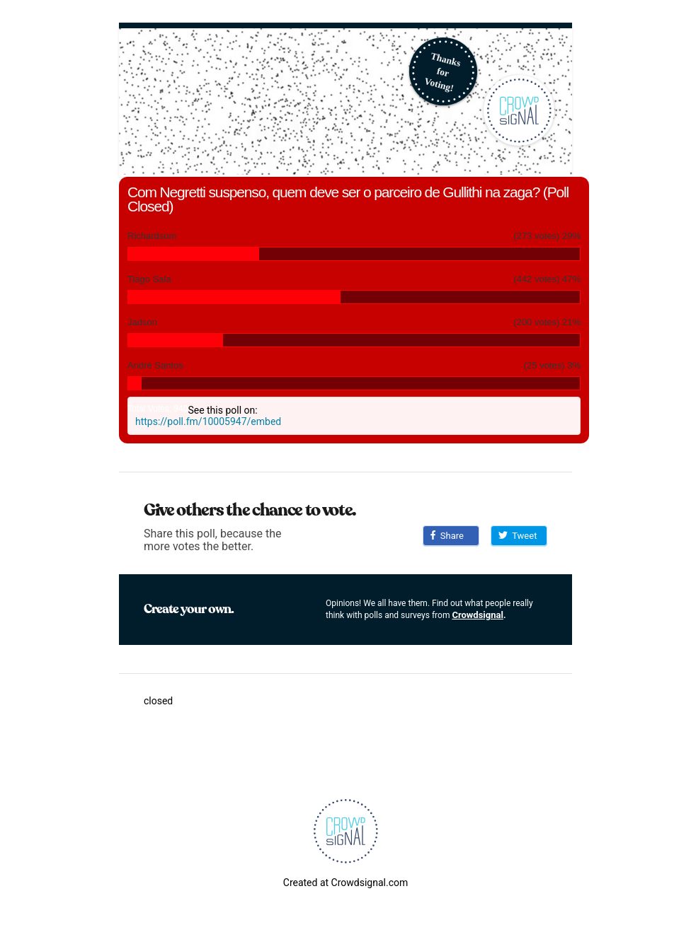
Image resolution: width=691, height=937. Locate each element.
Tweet (517, 535)
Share (447, 535)
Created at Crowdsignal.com (345, 882)
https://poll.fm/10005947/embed (208, 421)
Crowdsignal (477, 615)
